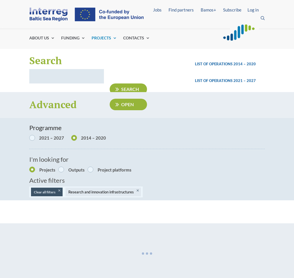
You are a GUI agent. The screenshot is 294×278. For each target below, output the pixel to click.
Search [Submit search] (130, 89)
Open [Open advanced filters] (127, 104)
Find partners (181, 9)
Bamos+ (208, 9)
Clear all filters (44, 192)
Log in (253, 9)
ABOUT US (39, 38)
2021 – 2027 (244, 80)
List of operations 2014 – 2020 (225, 64)
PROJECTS (101, 38)
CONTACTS (133, 38)
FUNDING (70, 38)
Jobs (157, 9)
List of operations (214, 80)
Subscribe (232, 9)
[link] (230, 82)
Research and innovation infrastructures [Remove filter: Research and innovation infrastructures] (101, 192)
